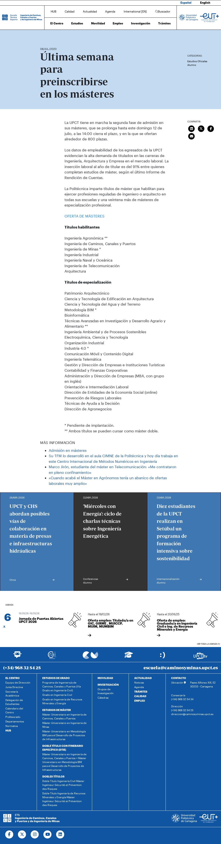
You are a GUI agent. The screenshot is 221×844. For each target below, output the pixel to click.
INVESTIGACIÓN (108, 684)
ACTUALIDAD (143, 677)
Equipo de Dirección (17, 682)
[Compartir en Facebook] (211, 128)
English (205, 2)
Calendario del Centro (14, 710)
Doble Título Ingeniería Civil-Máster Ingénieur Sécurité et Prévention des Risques (63, 784)
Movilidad (98, 23)
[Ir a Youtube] (47, 834)
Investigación (140, 23)
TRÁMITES (140, 691)
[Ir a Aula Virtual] (129, 656)
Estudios (77, 23)
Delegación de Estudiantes (14, 701)
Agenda (110, 11)
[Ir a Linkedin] (60, 834)
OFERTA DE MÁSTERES (84, 216)
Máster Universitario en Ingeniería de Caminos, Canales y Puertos (64, 716)
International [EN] (135, 11)
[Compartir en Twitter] (201, 128)
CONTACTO (178, 677)
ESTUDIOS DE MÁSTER (56, 709)
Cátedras (103, 697)
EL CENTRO (12, 677)
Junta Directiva (14, 687)
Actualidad (90, 11)
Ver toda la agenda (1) (208, 644)
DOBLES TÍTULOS (53, 776)
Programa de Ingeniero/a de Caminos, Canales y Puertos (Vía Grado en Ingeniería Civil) (61, 686)
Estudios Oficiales (197, 61)
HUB (53, 11)
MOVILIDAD (105, 677)
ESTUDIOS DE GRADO (56, 677)
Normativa (11, 725)
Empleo (118, 23)
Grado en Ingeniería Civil (57, 694)
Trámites (164, 23)
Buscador (162, 11)
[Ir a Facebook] (9, 834)
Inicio (43, 36)
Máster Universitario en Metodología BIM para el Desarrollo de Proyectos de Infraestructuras (64, 735)
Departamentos (14, 721)
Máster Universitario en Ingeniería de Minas (64, 724)
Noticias (139, 682)
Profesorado (12, 716)
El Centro (56, 23)
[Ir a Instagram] (35, 834)
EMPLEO (139, 700)
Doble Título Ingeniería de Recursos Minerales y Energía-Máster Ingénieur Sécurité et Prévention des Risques (63, 799)
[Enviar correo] (191, 136)
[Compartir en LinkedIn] (191, 128)
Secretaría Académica (12, 693)
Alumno (191, 64)
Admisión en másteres (68, 450)
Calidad (69, 11)
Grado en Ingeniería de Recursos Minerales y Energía (62, 701)
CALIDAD (140, 696)
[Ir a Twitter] (22, 834)
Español (185, 2)
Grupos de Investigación (106, 691)
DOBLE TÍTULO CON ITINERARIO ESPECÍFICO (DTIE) (62, 747)
